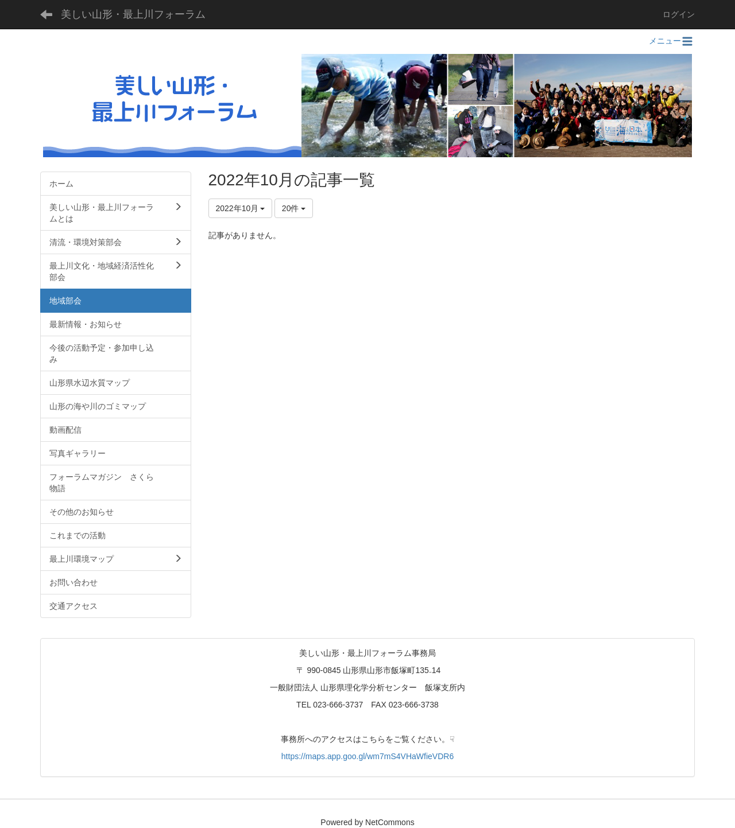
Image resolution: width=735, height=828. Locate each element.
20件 (293, 208)
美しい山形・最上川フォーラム (133, 14)
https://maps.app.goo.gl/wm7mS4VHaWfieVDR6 (367, 756)
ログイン (679, 14)
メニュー (672, 40)
